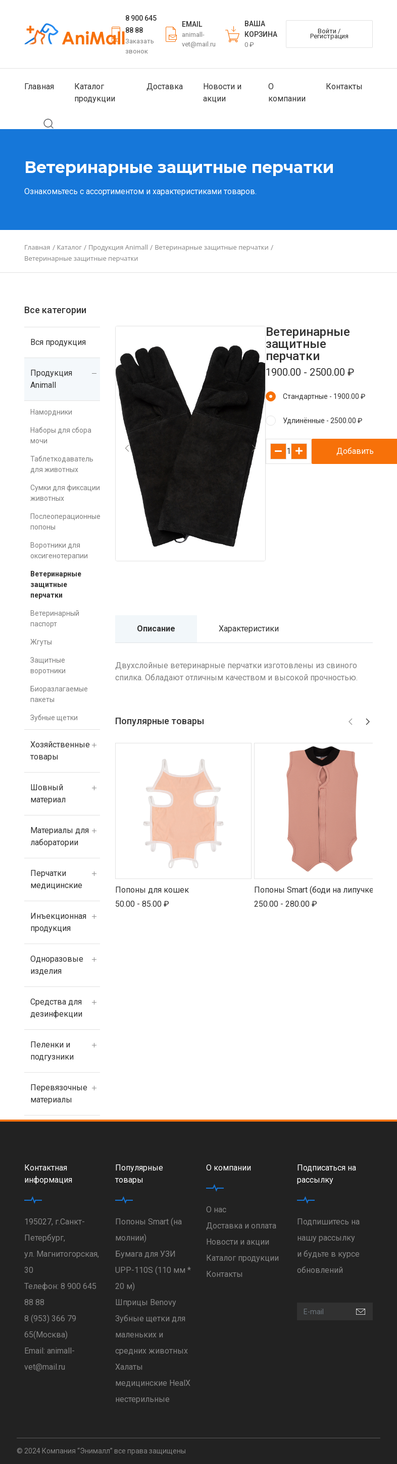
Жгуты (41, 642)
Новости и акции (222, 92)
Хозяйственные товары (60, 751)
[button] (127, 448)
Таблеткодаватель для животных (61, 464)
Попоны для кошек (152, 890)
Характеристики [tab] (249, 628)
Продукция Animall (51, 379)
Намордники (51, 412)
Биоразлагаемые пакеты (59, 694)
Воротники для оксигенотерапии (59, 550)
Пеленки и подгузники (52, 1051)
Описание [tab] (156, 628)
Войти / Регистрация (329, 33)
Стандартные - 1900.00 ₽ (324, 396)
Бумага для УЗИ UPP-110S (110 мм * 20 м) (153, 1270)
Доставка (164, 86)
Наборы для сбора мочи (60, 435)
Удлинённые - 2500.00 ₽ (322, 421)
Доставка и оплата (241, 1226)
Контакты (344, 86)
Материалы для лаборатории (59, 836)
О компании (287, 92)
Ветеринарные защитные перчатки (55, 584)
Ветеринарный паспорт (54, 618)
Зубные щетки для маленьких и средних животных (151, 1335)
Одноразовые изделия (56, 965)
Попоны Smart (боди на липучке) (315, 890)
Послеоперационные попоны (65, 521)
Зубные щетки (54, 718)
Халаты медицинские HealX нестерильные (152, 1383)
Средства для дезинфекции (56, 1008)
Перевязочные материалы (58, 1093)
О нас (216, 1209)
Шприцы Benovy (145, 1302)
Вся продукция (58, 342)
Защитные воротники (48, 665)
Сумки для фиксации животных (65, 493)
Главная (39, 86)
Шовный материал (48, 793)
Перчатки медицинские (56, 879)
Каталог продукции (94, 92)
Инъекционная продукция (58, 922)
